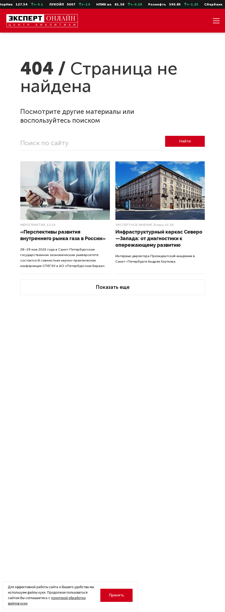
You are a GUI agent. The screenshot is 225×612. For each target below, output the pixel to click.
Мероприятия (32, 225)
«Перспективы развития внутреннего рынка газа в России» (63, 235)
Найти (185, 141)
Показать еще (113, 287)
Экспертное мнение (133, 225)
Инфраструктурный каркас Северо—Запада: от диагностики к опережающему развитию (158, 238)
